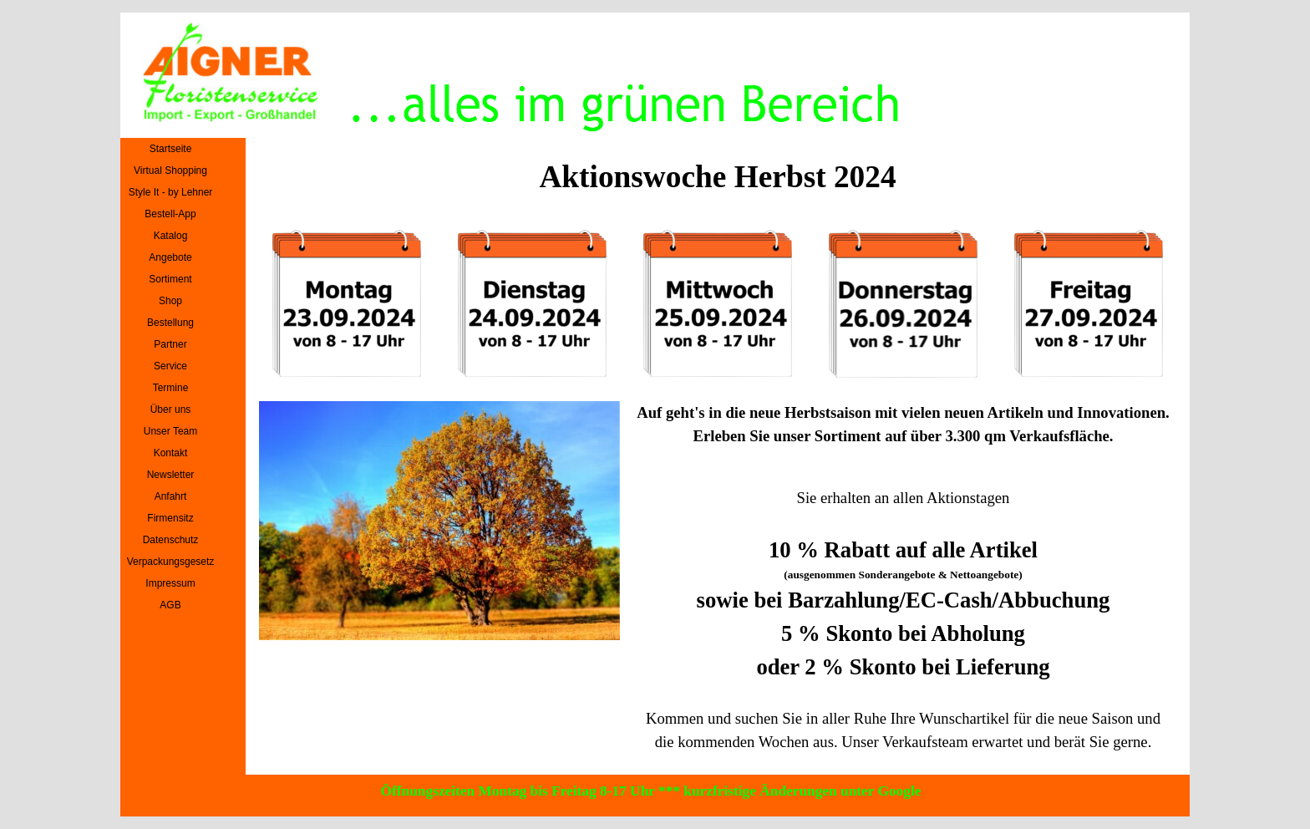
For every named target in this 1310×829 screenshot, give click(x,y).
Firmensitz (170, 518)
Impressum (170, 583)
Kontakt (171, 453)
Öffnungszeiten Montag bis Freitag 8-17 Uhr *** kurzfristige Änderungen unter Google (651, 791)
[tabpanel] (903, 433)
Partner (170, 344)
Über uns (170, 409)
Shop (170, 301)
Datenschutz (171, 540)
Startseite (171, 149)
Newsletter (171, 475)
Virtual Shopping (170, 170)
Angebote (170, 257)
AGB (170, 605)
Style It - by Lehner (171, 192)
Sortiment (170, 279)
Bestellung (170, 322)
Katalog (171, 236)
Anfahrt (171, 496)
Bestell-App (170, 214)
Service (170, 366)
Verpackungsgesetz (171, 561)
